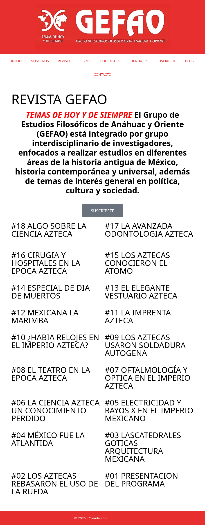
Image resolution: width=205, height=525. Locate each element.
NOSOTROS (40, 61)
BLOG (189, 61)
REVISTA (64, 61)
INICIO (16, 61)
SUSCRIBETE (166, 61)
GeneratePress (119, 518)
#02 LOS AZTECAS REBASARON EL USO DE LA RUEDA (54, 483)
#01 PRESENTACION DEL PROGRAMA (141, 479)
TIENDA (141, 61)
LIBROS (85, 61)
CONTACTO (102, 74)
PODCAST (113, 61)
